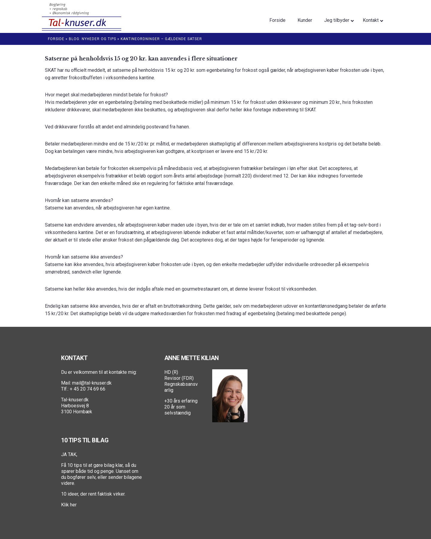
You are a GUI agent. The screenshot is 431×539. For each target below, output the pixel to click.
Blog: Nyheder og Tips (92, 39)
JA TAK (68, 454)
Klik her (69, 505)
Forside (56, 39)
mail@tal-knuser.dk (92, 383)
